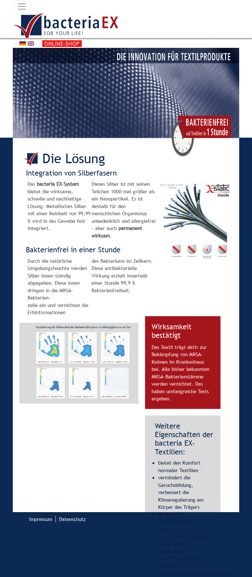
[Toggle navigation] (22, 6)
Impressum (40, 519)
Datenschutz (72, 519)
